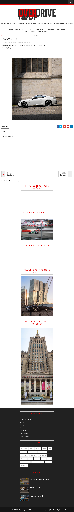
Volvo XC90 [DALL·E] (37, 496)
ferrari (31, 458)
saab (43, 462)
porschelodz (24, 465)
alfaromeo (37, 458)
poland (45, 448)
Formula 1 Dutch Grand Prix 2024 (41, 479)
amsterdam (24, 458)
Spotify (29, 29)
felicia (44, 458)
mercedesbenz (33, 452)
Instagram (40, 29)
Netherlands (25, 448)
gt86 (21, 36)
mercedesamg (43, 455)
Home (3, 36)
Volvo (50, 448)
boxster (32, 448)
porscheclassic (36, 462)
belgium (9, 36)
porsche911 (24, 452)
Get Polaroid (30, 32)
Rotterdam (38, 448)
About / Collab (43, 32)
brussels (15, 36)
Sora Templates (44, 510)
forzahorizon (32, 465)
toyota (26, 36)
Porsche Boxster (36, 487)
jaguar (49, 458)
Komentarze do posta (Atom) (17, 181)
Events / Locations (16, 29)
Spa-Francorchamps (26, 462)
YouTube (50, 29)
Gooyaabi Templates (65, 510)
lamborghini (24, 455)
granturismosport (43, 452)
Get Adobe (61, 29)
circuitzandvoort (33, 455)
